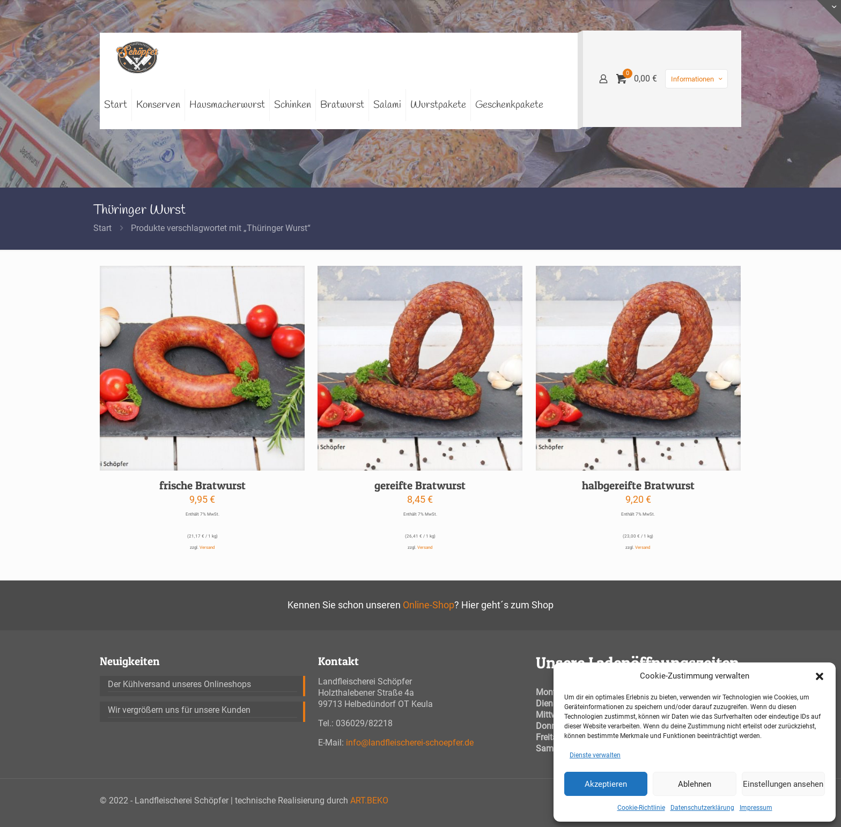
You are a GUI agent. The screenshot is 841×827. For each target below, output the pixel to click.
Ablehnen (694, 784)
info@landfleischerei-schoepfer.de (410, 742)
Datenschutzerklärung (702, 807)
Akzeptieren (606, 784)
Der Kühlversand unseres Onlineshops (179, 684)
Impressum (756, 807)
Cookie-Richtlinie (641, 807)
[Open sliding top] (829, 12)
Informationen (697, 79)
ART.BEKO (369, 800)
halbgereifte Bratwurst (638, 485)
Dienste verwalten (595, 755)
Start (102, 228)
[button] (819, 676)
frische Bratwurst (202, 485)
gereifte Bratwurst (420, 485)
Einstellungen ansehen (783, 784)
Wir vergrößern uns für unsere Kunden (179, 710)
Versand (207, 547)
